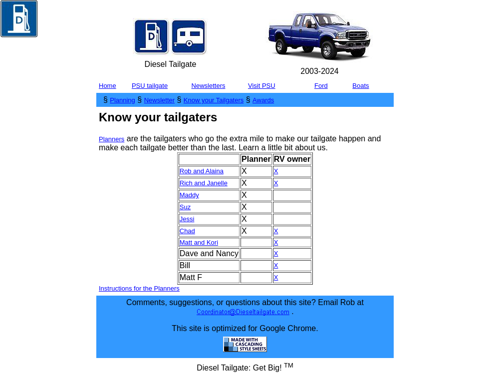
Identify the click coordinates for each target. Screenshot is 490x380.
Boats (360, 85)
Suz (185, 207)
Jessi (187, 219)
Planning (122, 100)
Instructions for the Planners (139, 288)
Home (107, 85)
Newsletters (209, 85)
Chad (187, 231)
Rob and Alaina (202, 171)
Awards (263, 100)
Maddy (189, 195)
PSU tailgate (150, 85)
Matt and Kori (199, 242)
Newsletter (159, 100)
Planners (111, 139)
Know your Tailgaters (214, 100)
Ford (321, 85)
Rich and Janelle (204, 183)
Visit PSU (261, 85)
